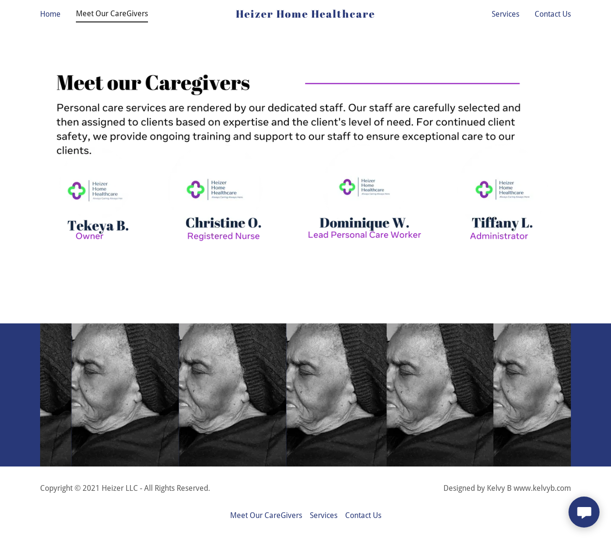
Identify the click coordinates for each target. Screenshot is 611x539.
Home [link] (50, 14)
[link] (305, 15)
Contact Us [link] (553, 14)
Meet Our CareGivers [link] (112, 13)
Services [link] (505, 14)
